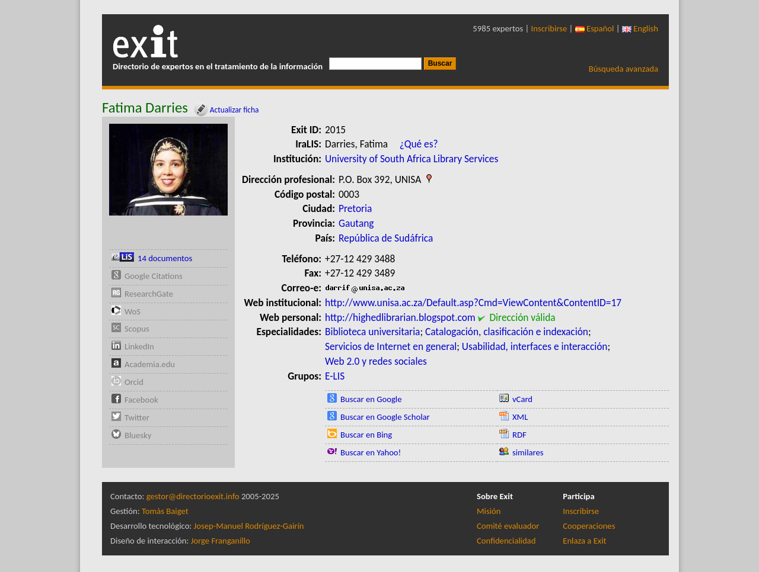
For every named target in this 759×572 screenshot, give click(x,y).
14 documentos (165, 258)
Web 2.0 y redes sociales (376, 361)
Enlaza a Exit (584, 540)
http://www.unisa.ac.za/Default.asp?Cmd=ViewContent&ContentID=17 (473, 302)
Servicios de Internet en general (391, 346)
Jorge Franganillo (220, 540)
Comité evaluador (508, 525)
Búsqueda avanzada (623, 68)
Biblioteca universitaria (372, 331)
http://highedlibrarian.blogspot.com (400, 317)
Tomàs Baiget (165, 511)
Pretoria (355, 208)
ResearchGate (149, 293)
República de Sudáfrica (386, 238)
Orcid (134, 382)
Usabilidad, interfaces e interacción (535, 346)
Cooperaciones (589, 525)
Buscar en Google (371, 399)
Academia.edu (150, 364)
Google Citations (154, 276)
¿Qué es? (419, 143)
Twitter (137, 417)
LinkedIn (139, 346)
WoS (133, 311)
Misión (488, 511)
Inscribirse (549, 28)
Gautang (356, 223)
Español (594, 28)
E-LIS (335, 376)
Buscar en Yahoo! (370, 452)
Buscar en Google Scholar (385, 417)
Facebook (141, 399)
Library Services (466, 158)
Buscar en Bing (366, 434)
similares (528, 452)
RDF (519, 434)
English (640, 28)
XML (520, 417)
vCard (522, 399)
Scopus (137, 328)
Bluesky (138, 435)
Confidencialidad (506, 540)
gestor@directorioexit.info (193, 496)
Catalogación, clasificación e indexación (506, 331)
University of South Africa (378, 158)
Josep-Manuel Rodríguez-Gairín (249, 525)
